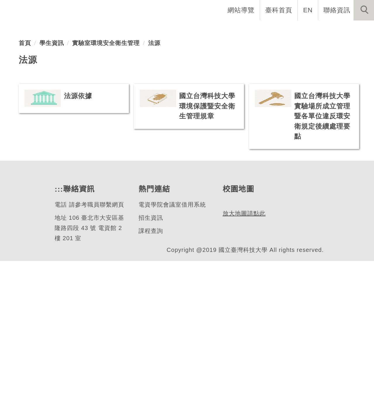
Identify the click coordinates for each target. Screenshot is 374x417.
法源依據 (78, 236)
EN (308, 10)
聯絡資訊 (336, 10)
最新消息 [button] (355, 29)
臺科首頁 (279, 10)
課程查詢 (150, 387)
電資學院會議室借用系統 (172, 361)
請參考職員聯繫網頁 (96, 361)
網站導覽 (241, 10)
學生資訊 (51, 184)
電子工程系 (45, 107)
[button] (364, 10)
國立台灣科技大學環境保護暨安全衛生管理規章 (207, 247)
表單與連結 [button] (314, 29)
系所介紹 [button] (152, 29)
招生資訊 (150, 374)
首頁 (25, 184)
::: (58, 345)
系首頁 (117, 29)
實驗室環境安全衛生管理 (106, 184)
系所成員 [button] (190, 29)
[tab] (189, 140)
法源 (154, 184)
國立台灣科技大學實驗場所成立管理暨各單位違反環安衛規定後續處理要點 (322, 257)
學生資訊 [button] (272, 29)
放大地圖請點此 (243, 396)
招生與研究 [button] (231, 29)
